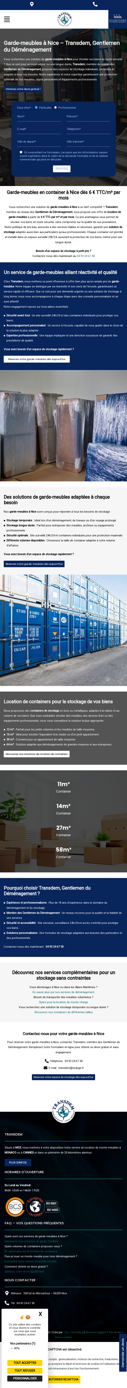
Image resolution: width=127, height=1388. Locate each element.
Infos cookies (63, 1337)
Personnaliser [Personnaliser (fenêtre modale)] (25, 1378)
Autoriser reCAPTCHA (63, 1379)
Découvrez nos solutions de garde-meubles (31, 1241)
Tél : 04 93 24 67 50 (23, 1303)
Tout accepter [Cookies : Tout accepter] (25, 1363)
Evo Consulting (74, 1332)
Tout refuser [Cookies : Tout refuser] (25, 1370)
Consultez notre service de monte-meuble (31, 1261)
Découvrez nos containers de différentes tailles (64, 1066)
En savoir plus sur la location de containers (31, 1251)
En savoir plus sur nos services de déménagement (63, 1046)
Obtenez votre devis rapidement (24, 1271)
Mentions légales (95, 1332)
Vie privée (115, 1332)
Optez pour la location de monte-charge (63, 1056)
